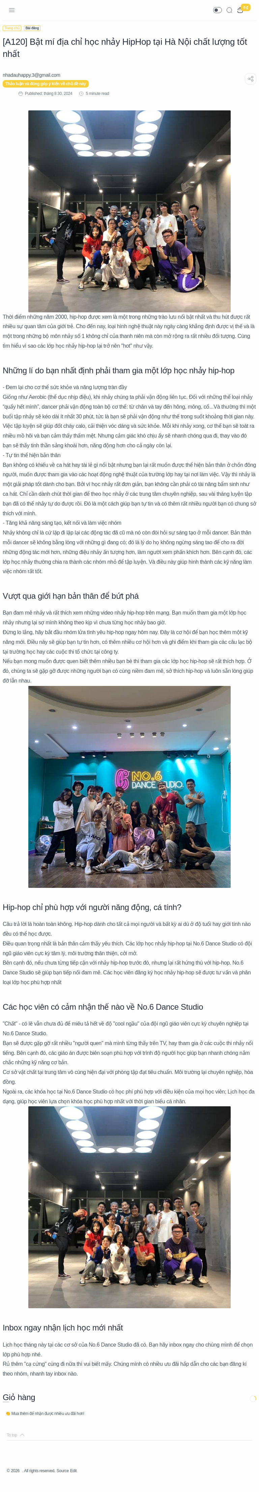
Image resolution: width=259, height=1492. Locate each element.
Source (73, 1480)
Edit (86, 1480)
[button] (217, 10)
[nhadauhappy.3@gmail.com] (35, 75)
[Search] (229, 10)
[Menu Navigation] (11, 10)
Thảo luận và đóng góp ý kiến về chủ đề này (49, 83)
